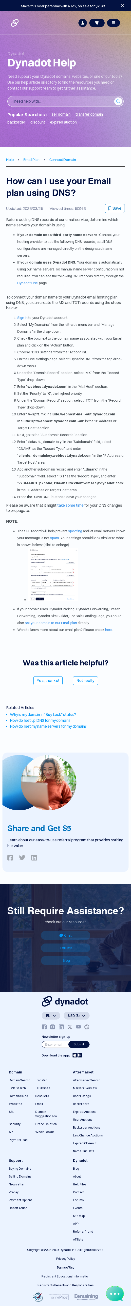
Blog (66, 960)
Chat (65, 935)
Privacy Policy (65, 1258)
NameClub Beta (83, 1151)
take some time (70, 505)
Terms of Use (66, 1267)
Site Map (79, 1216)
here (108, 630)
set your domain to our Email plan (51, 623)
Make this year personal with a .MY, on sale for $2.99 (63, 6)
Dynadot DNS (27, 283)
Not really (85, 680)
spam (54, 538)
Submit (79, 1044)
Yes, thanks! (48, 680)
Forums (66, 948)
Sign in (22, 317)
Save (114, 208)
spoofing (75, 531)
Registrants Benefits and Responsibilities (65, 1285)
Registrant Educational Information (65, 1276)
